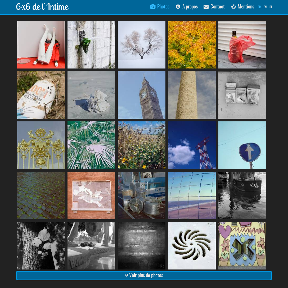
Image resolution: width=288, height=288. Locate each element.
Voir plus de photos (144, 275)
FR (259, 7)
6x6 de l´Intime (42, 6)
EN (265, 7)
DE (270, 7)
